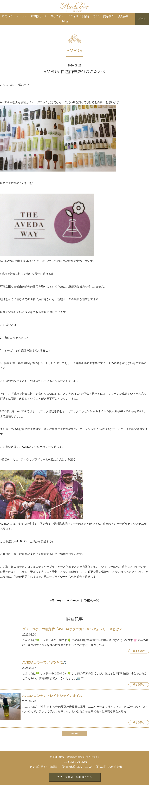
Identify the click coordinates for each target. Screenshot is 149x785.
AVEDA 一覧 (91, 600)
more (74, 733)
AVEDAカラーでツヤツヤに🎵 (44, 662)
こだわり (7, 16)
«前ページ (56, 600)
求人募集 (123, 16)
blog (65, 21)
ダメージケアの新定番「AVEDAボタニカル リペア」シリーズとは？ (72, 629)
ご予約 (142, 19)
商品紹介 (108, 16)
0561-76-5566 (78, 761)
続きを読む (139, 651)
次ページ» (73, 600)
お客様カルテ (38, 16)
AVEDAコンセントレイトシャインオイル (52, 696)
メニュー (21, 16)
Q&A (96, 16)
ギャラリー (57, 16)
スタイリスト (78, 16)
